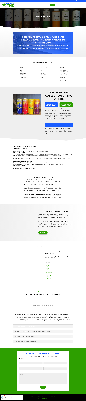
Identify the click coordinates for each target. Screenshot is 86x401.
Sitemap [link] (40, 398)
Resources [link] (75, 5)
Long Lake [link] (48, 269)
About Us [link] (68, 5)
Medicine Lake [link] (49, 272)
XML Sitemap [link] (45, 398)
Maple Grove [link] (48, 266)
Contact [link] (82, 5)
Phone (44, 366)
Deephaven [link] (48, 278)
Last (44, 360)
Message (21, 371)
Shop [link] (52, 5)
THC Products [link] (60, 5)
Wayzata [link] (47, 265)
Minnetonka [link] (48, 263)
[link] (8, 4)
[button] (74, 1)
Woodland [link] (48, 268)
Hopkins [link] (47, 276)
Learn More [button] (43, 232)
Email (22, 366)
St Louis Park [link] (48, 274)
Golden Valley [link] (48, 275)
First (20, 360)
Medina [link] (47, 279)
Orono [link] (47, 271)
